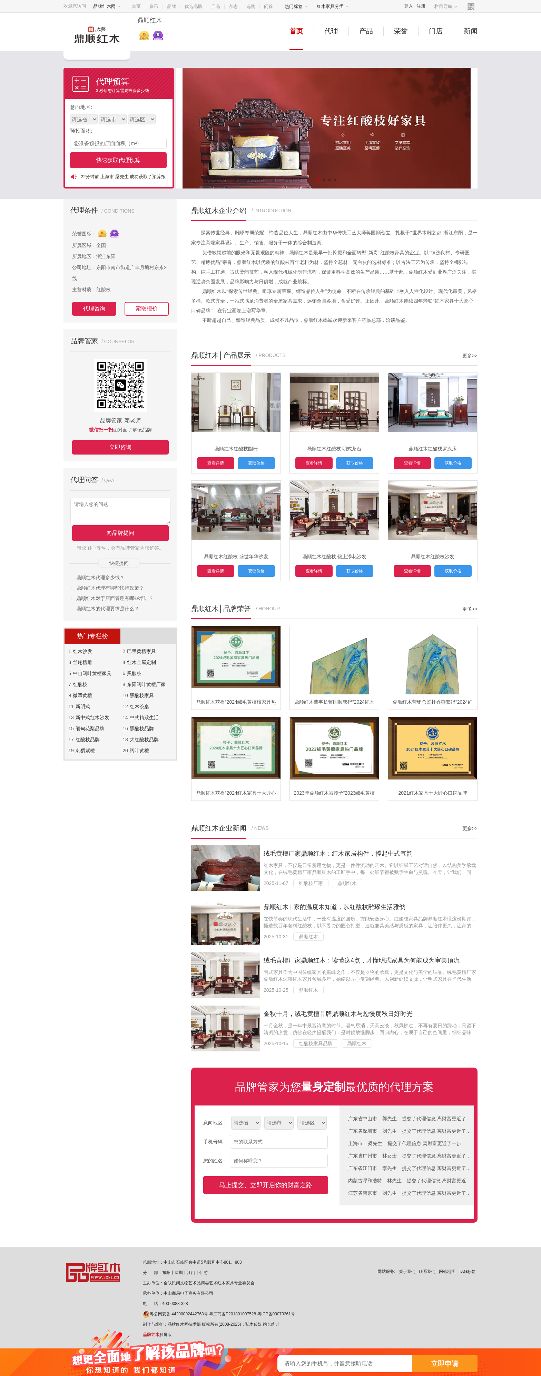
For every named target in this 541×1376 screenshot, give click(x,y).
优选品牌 (194, 6)
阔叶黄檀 (139, 750)
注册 (420, 6)
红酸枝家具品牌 (316, 1043)
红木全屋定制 (141, 662)
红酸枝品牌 (88, 739)
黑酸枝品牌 (142, 728)
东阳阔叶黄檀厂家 (146, 684)
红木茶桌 (139, 706)
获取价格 (256, 463)
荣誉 (401, 31)
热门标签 (296, 6)
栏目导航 (445, 6)
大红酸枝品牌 (144, 739)
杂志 (233, 6)
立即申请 (445, 1363)
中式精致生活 (144, 717)
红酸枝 (80, 684)
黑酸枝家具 (142, 695)
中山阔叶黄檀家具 (92, 673)
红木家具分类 (332, 6)
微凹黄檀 (82, 695)
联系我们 (427, 1271)
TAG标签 (467, 1271)
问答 (268, 6)
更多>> (470, 355)
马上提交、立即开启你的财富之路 (265, 1185)
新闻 (471, 31)
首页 (136, 6)
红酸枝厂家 (311, 883)
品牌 (171, 6)
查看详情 (215, 463)
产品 (215, 6)
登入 (408, 6)
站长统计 (271, 1324)
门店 (436, 31)
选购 (250, 6)
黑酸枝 (134, 673)
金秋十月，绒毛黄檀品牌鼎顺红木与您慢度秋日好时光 (338, 1013)
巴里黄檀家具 (141, 651)
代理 (331, 31)
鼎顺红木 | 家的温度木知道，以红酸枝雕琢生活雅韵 (334, 907)
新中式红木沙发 (92, 717)
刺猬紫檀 (85, 750)
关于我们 (407, 1271)
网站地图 (447, 1271)
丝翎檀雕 (82, 662)
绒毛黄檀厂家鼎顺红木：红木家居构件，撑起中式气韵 (338, 853)
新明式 (83, 706)
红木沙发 (82, 651)
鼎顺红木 (347, 883)
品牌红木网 (106, 6)
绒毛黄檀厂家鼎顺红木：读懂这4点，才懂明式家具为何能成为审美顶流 (362, 960)
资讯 (153, 6)
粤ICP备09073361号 (276, 1314)
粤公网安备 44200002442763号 (175, 1314)
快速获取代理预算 (118, 160)
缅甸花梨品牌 (90, 728)
